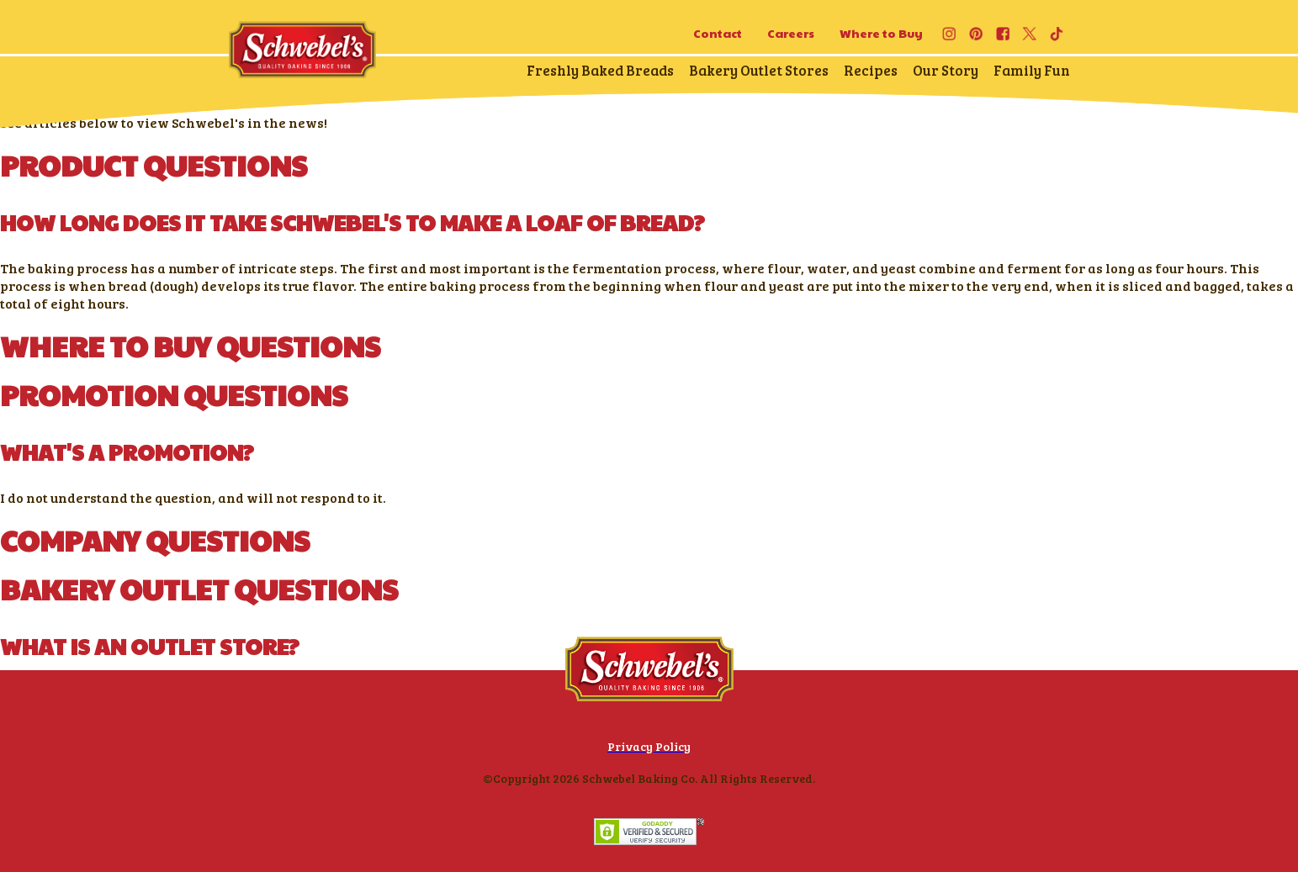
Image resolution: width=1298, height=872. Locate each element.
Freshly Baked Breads (600, 70)
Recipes (871, 70)
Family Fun (1031, 70)
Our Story (945, 70)
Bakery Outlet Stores (759, 70)
